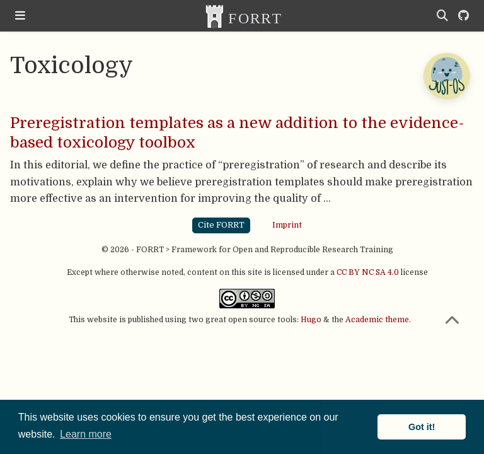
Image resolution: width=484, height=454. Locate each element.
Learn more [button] (86, 434)
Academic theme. (378, 319)
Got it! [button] (421, 427)
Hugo (311, 319)
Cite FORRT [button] (221, 225)
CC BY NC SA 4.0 (368, 272)
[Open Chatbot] (446, 75)
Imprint (287, 225)
